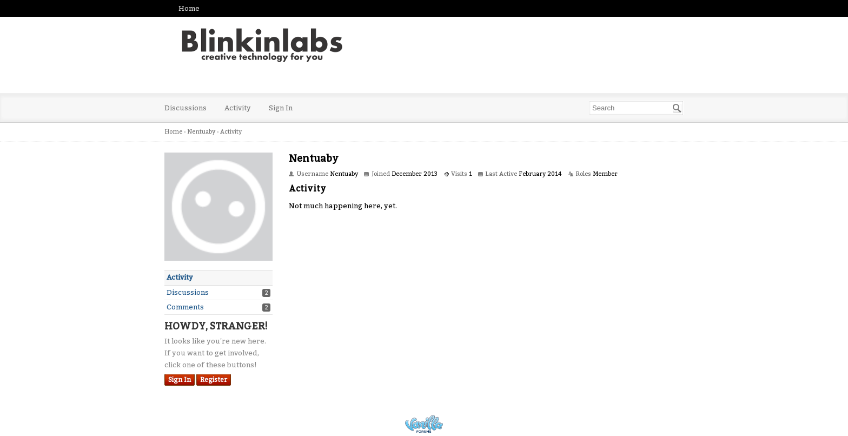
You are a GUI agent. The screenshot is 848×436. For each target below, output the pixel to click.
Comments (185, 307)
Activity (237, 108)
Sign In (281, 108)
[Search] (677, 108)
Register (213, 380)
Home (189, 8)
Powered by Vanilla (424, 424)
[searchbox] (636, 108)
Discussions (185, 108)
